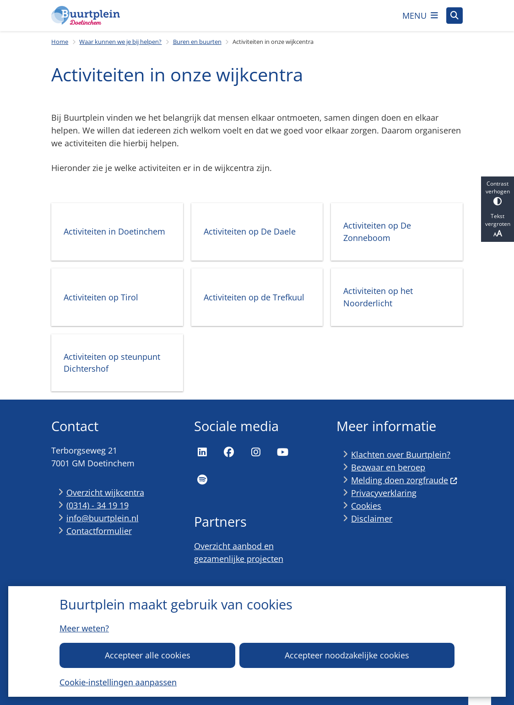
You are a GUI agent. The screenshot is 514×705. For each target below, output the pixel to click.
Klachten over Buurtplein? (400, 454)
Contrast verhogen (497, 193)
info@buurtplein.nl (102, 518)
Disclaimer (371, 518)
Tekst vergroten (497, 225)
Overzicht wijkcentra (105, 492)
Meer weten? (84, 628)
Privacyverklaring (384, 492)
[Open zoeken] (454, 15)
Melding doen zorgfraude (404, 480)
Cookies (366, 505)
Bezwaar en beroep (388, 467)
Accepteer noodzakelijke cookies (347, 655)
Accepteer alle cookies (147, 655)
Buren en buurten (197, 41)
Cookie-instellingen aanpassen (118, 682)
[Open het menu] (420, 15)
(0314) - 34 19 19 (97, 505)
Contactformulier (99, 530)
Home (59, 41)
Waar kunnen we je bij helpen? (120, 41)
